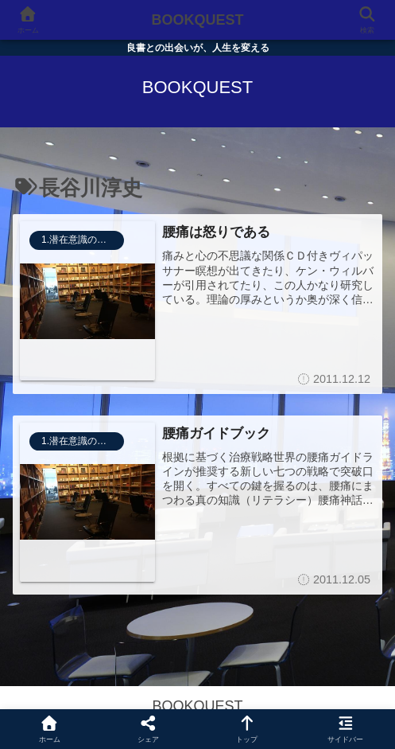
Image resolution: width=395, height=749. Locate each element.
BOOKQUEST (197, 20)
